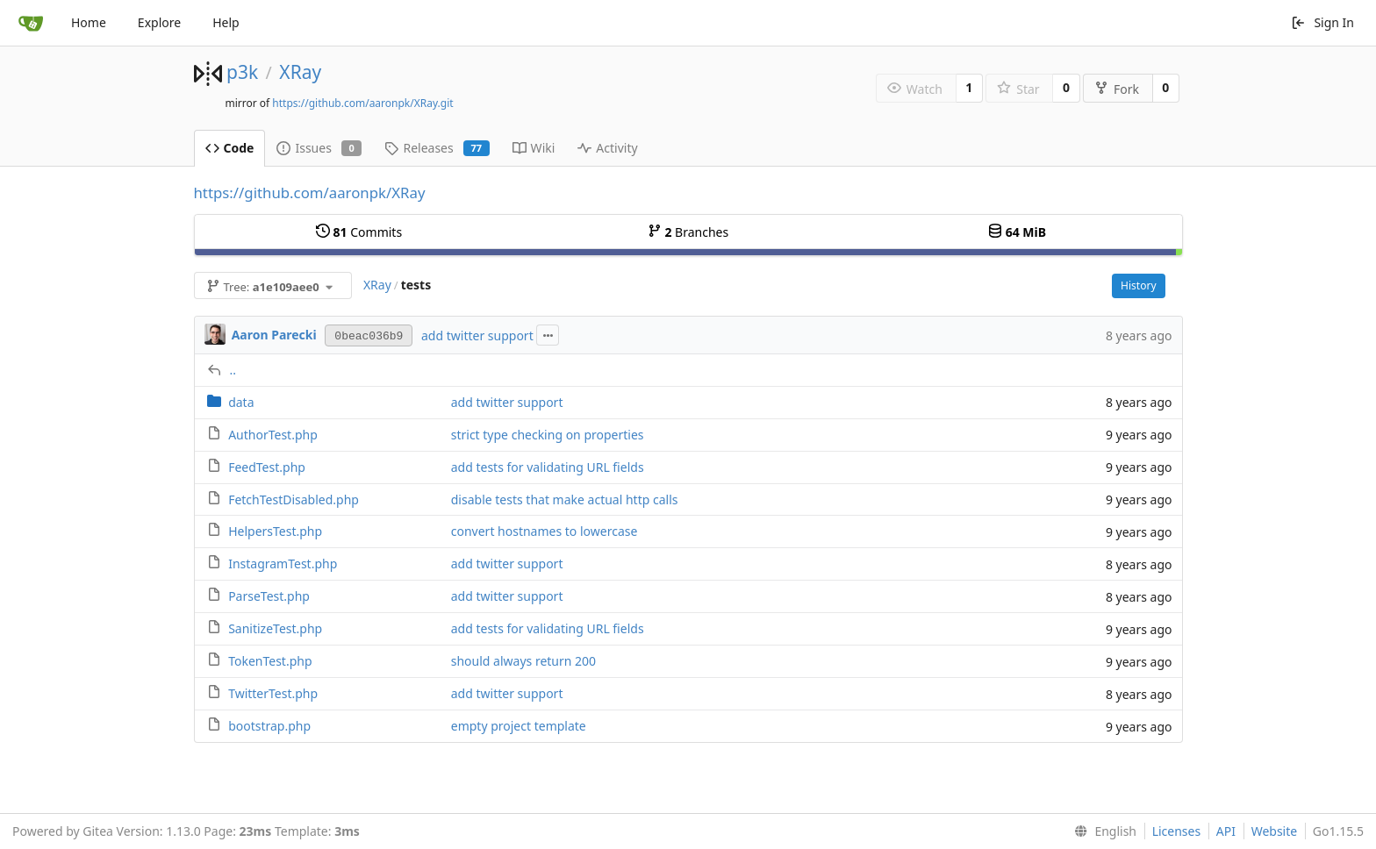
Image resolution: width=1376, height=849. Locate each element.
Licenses (1176, 831)
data (241, 402)
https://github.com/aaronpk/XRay (310, 192)
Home (88, 22)
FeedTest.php (266, 467)
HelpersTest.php (275, 531)
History (1138, 285)
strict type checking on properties (547, 434)
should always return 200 (523, 661)
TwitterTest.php (273, 693)
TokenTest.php (270, 661)
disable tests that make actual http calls (564, 499)
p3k (242, 72)
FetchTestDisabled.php (293, 499)
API (1226, 831)
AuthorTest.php (273, 434)
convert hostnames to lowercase (544, 531)
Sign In (1322, 22)
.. (233, 369)
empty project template (518, 725)
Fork (1116, 89)
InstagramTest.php (282, 563)
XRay (300, 72)
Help (226, 22)
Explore (159, 22)
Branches (688, 232)
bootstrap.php (269, 725)
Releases (436, 147)
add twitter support (477, 335)
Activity (607, 147)
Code (229, 147)
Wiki (533, 147)
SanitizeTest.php (275, 628)
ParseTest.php (269, 596)
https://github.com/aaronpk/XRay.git (362, 103)
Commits (359, 232)
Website (1274, 831)
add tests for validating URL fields (547, 467)
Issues (319, 147)
